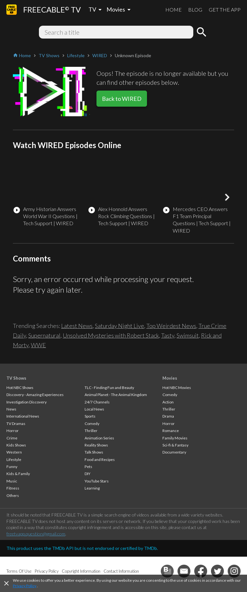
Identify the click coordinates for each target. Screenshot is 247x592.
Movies (169, 378)
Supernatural (44, 335)
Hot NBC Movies (176, 387)
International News (22, 416)
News (11, 409)
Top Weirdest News (171, 325)
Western (14, 452)
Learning (92, 488)
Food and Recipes (100, 459)
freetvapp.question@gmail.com (35, 533)
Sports (90, 416)
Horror (12, 430)
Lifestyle (13, 459)
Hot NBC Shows (19, 387)
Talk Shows (94, 452)
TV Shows (16, 378)
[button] (227, 197)
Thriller (91, 430)
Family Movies (175, 438)
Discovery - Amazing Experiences (35, 394)
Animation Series (99, 438)
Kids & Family (18, 473)
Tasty (167, 335)
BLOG (195, 9)
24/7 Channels (97, 402)
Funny (11, 466)
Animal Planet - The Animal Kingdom (116, 394)
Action (168, 402)
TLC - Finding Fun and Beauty (109, 387)
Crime (11, 438)
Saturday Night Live (119, 325)
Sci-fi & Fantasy (175, 445)
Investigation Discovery (26, 402)
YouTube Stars (97, 481)
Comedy (92, 423)
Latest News (77, 325)
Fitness (12, 488)
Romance (170, 430)
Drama (168, 416)
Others (12, 495)
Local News (94, 409)
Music (11, 481)
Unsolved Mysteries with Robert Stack (111, 335)
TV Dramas (15, 423)
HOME (173, 9)
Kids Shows (16, 445)
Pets (88, 466)
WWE (38, 345)
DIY (87, 473)
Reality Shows (96, 445)
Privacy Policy (24, 585)
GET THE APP (225, 9)
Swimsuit (188, 335)
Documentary (174, 452)
